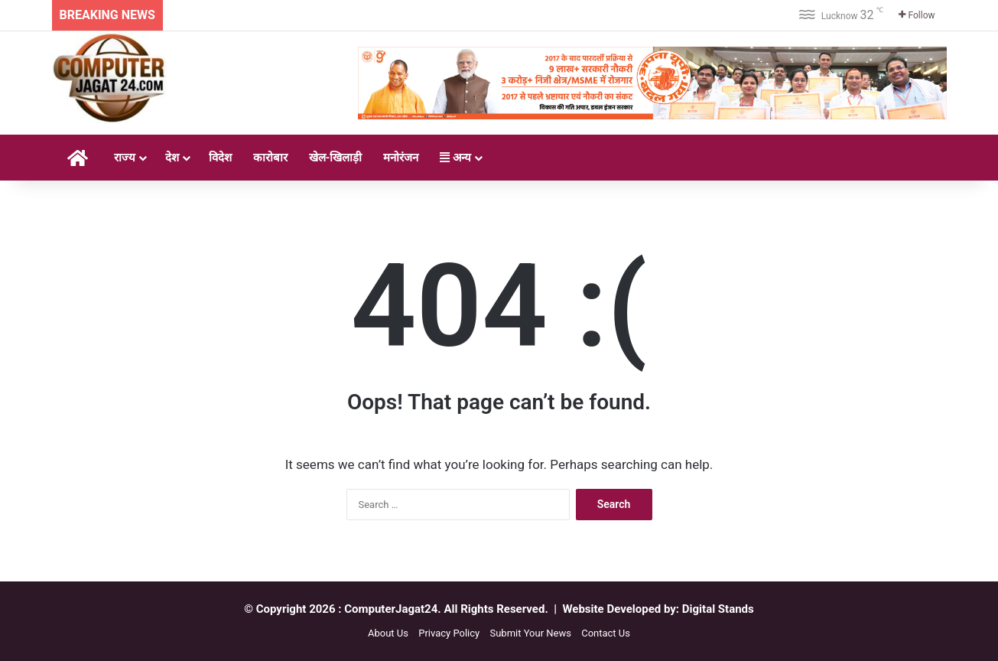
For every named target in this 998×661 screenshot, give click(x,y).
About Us (388, 633)
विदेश (220, 157)
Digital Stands (718, 609)
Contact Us (605, 633)
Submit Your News (530, 633)
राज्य (124, 157)
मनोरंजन (400, 157)
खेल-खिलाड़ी (335, 157)
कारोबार (270, 157)
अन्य (455, 157)
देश (172, 157)
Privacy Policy (448, 633)
